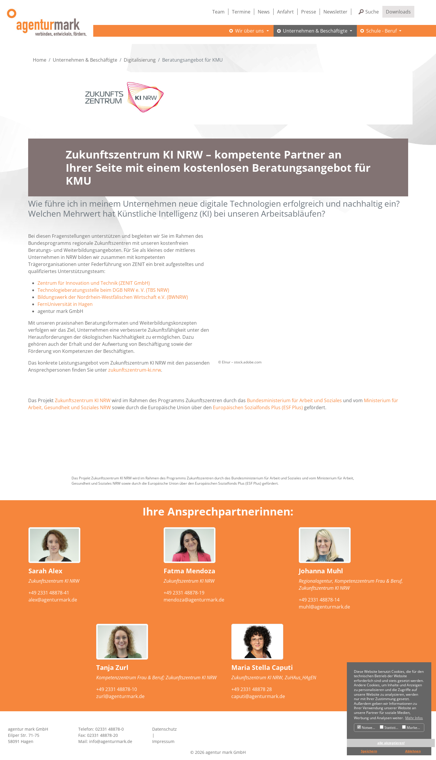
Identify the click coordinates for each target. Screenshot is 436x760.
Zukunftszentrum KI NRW (83, 400)
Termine (241, 12)
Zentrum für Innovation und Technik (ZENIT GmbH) (94, 283)
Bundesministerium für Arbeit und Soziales (294, 400)
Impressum (163, 741)
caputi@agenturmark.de (258, 696)
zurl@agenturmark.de (120, 696)
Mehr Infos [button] (414, 717)
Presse (308, 12)
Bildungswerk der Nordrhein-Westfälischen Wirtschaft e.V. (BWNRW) (113, 297)
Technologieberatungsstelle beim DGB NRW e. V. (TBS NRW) (103, 290)
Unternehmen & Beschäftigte (85, 60)
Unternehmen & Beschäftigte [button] (316, 31)
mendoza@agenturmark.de (194, 599)
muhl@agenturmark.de (324, 607)
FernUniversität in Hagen (65, 304)
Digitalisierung (140, 60)
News (264, 12)
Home (39, 60)
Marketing (412, 727)
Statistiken (390, 727)
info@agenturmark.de (110, 741)
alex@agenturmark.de (52, 599)
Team (218, 12)
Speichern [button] (369, 751)
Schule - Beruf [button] (382, 31)
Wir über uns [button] (250, 31)
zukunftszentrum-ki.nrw (134, 370)
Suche (372, 12)
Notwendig (367, 727)
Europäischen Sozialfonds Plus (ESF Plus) (258, 407)
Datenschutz (164, 729)
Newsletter (335, 12)
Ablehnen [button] (413, 751)
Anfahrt (285, 12)
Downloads (398, 12)
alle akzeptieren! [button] (391, 743)
